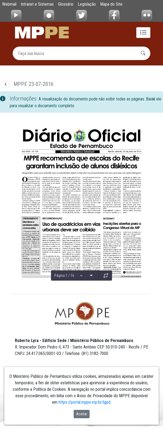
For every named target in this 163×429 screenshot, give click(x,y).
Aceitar (81, 414)
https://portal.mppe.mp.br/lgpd (84, 402)
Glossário (65, 4)
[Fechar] (153, 99)
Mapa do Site (111, 4)
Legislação (87, 4)
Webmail (9, 4)
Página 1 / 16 (64, 275)
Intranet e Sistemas (37, 4)
